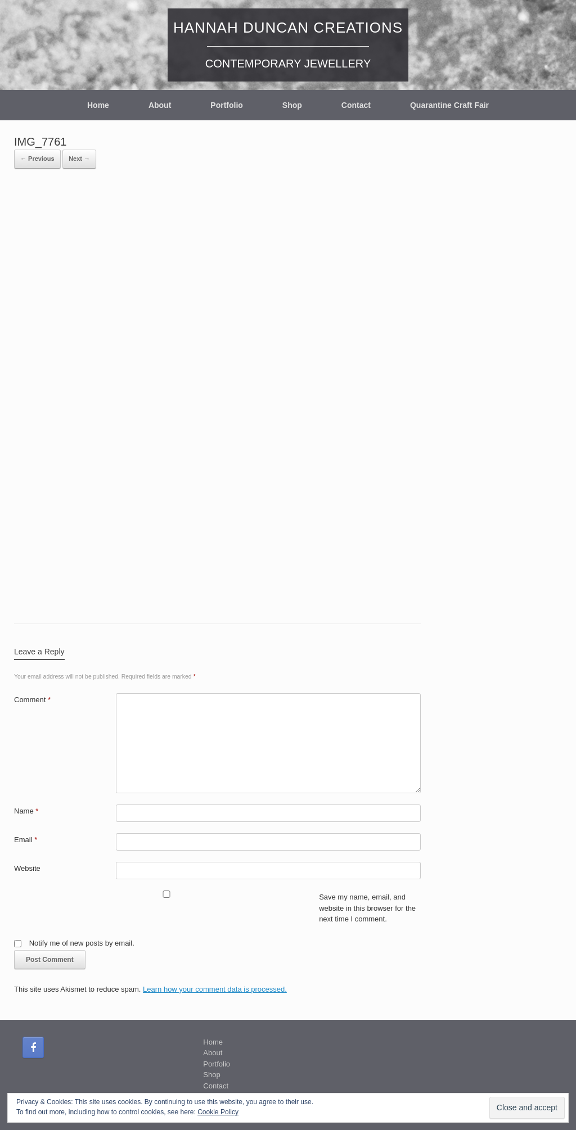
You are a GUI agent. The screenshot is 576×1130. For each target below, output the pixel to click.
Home (98, 105)
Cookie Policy (217, 1112)
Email (25, 839)
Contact (356, 105)
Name (26, 811)
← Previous (37, 158)
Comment (32, 699)
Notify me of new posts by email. (81, 943)
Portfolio (226, 105)
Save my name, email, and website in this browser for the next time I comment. (367, 908)
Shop (292, 105)
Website (27, 868)
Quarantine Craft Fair (449, 105)
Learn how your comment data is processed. (215, 989)
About (159, 105)
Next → (79, 158)
